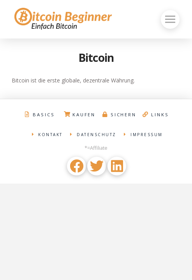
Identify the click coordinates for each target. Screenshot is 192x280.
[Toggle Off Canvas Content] (170, 19)
